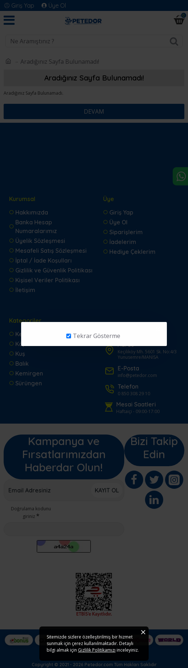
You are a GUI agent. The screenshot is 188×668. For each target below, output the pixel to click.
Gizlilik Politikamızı (96, 650)
